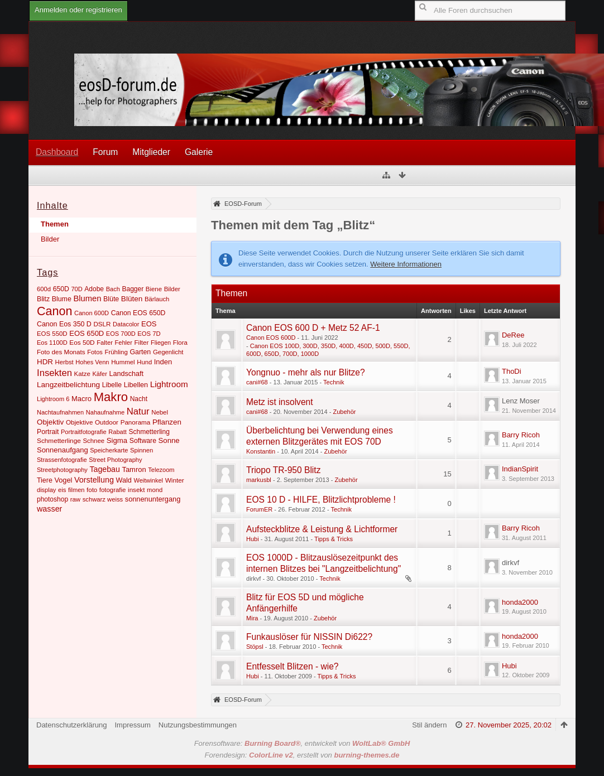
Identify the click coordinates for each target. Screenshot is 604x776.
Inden (163, 362)
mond (154, 489)
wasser (49, 508)
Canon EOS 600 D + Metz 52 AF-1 (313, 327)
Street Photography (115, 459)
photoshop (52, 499)
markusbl (258, 479)
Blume (61, 299)
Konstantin (260, 451)
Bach (113, 289)
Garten (140, 352)
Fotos (95, 352)
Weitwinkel (148, 480)
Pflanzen (166, 422)
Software (143, 441)
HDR (45, 362)
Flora (180, 342)
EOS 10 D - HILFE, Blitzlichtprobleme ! (321, 499)
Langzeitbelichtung (68, 384)
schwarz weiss (103, 499)
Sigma (117, 440)
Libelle (112, 385)
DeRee (513, 335)
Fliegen (161, 342)
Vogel (63, 480)
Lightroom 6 (53, 399)
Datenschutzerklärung (71, 725)
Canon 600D (91, 313)
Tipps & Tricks (333, 539)
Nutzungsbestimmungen (198, 725)
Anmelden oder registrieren (78, 10)
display (46, 489)
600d (44, 289)
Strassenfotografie (62, 459)
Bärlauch (157, 299)
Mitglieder (151, 152)
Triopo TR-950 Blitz (283, 470)
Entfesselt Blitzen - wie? (292, 666)
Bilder (50, 239)
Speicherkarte (109, 450)
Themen (55, 224)
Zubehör (344, 411)
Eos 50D (81, 342)
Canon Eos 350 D (64, 324)
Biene (154, 289)
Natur (138, 411)
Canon (54, 311)
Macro (81, 398)
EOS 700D (121, 333)
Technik (333, 382)
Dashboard (57, 152)
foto (92, 489)
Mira (252, 618)
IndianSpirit (520, 469)
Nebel (159, 412)
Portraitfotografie (84, 431)
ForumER (259, 509)
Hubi (252, 539)
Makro (111, 397)
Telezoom (161, 469)
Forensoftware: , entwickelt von (302, 743)
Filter (142, 342)
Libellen (136, 385)
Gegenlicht (168, 352)
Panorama (136, 422)
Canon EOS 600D (270, 337)
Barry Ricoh (521, 435)
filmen (76, 489)
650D (61, 289)
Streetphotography (62, 469)
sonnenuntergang (153, 499)
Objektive (79, 422)
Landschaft (126, 374)
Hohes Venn (92, 362)
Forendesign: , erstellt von (302, 755)
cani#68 (257, 382)
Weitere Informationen (406, 264)
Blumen (87, 298)
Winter (174, 480)
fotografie (112, 489)
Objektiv (50, 422)
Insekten (54, 373)
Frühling (115, 352)
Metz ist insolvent (279, 402)
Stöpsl (254, 646)
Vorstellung (94, 479)
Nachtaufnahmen (60, 412)
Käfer (99, 373)
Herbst (64, 362)
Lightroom (169, 384)
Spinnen (141, 450)
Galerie (199, 152)
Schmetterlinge (59, 441)
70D (76, 289)
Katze (82, 373)
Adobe (94, 289)
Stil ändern (429, 725)
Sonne (169, 440)
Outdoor (106, 422)
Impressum (132, 725)
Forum (105, 152)
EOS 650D (86, 333)
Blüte (111, 299)
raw (75, 499)
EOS (148, 324)
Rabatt (117, 431)
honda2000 (520, 602)
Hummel (123, 362)
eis (62, 489)
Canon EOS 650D (138, 313)
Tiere (44, 480)
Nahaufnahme (105, 412)
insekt (136, 489)
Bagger (132, 289)
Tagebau (105, 469)
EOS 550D (52, 333)
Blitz (43, 299)
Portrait (48, 432)
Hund (144, 362)
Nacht (138, 399)
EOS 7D (148, 333)
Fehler (123, 342)
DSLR (102, 323)
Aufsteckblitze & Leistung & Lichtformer (321, 529)
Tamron (134, 469)
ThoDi (511, 371)
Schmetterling (148, 432)
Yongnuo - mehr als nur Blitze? (305, 372)
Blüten (131, 299)
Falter (105, 342)
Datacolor (126, 324)
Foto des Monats (61, 351)
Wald (124, 480)
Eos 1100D (52, 342)
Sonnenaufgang (62, 450)
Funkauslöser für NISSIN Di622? (309, 637)
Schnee (93, 440)
